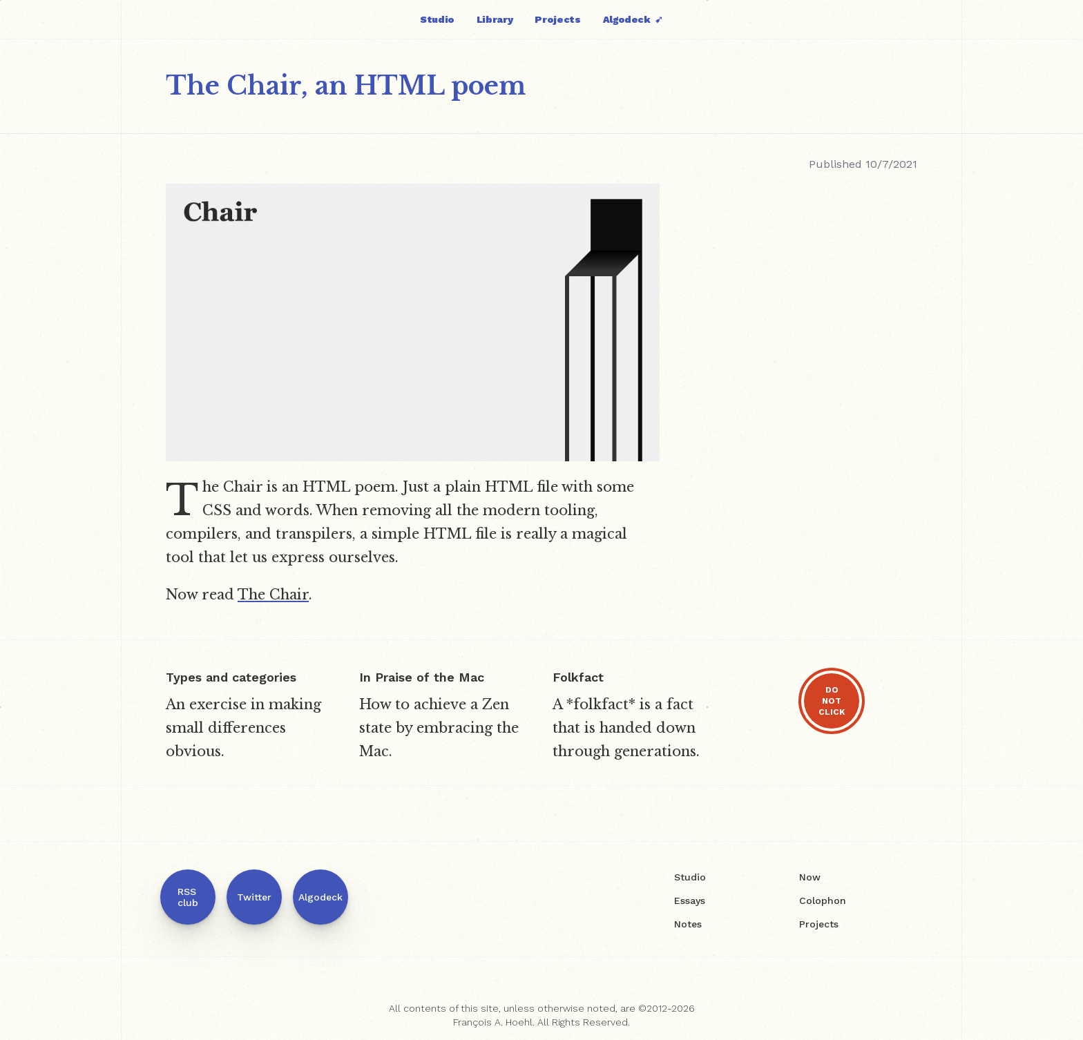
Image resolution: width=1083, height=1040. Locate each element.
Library (495, 19)
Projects (557, 19)
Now (810, 877)
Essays (689, 900)
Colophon (822, 900)
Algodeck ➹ (633, 19)
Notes (688, 924)
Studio (437, 19)
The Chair (273, 594)
